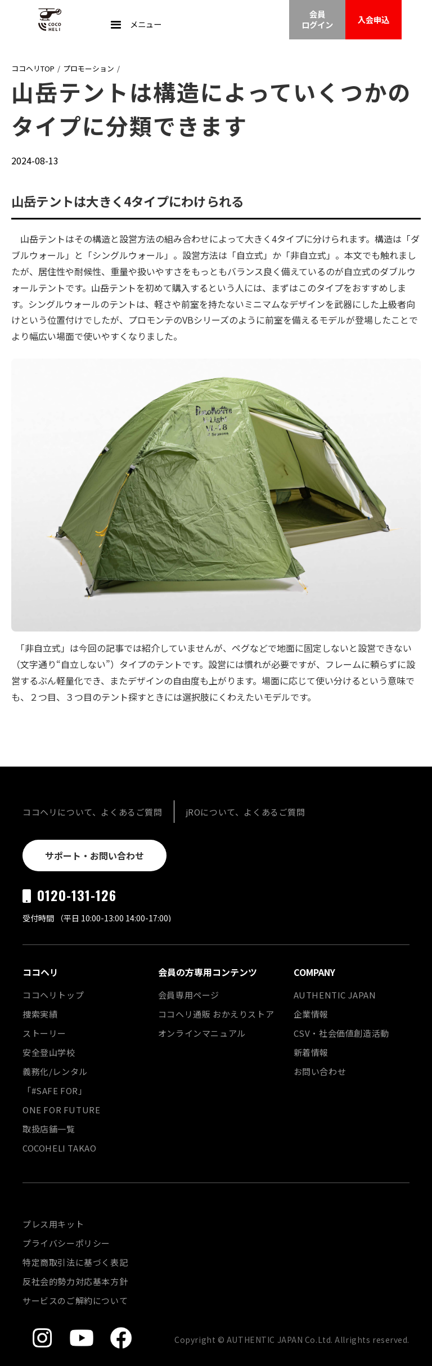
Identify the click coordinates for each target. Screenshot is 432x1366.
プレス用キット (53, 1224)
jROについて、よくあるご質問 (245, 812)
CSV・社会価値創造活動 (341, 1033)
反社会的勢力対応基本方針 (75, 1281)
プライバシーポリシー (66, 1243)
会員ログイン (317, 19)
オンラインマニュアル (202, 1033)
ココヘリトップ (53, 995)
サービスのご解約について (75, 1300)
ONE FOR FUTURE (61, 1110)
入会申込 (373, 19)
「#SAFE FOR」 (54, 1090)
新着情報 (311, 1052)
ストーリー (44, 1033)
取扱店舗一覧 (48, 1129)
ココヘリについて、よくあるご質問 (92, 812)
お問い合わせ (320, 1071)
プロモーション (88, 68)
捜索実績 (39, 1014)
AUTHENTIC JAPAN (335, 995)
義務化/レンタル (55, 1071)
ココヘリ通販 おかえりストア (216, 1014)
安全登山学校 (48, 1052)
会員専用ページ (188, 995)
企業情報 (311, 1014)
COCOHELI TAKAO (59, 1148)
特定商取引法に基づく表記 (75, 1262)
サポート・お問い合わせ (94, 855)
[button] (135, 25)
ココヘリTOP (33, 68)
